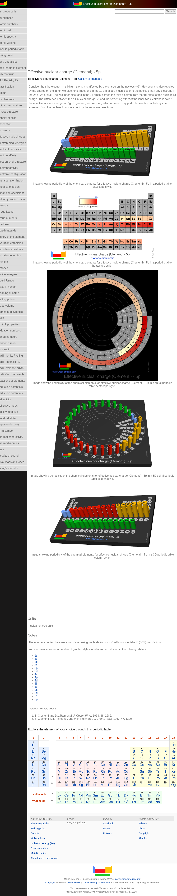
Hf (69, 778)
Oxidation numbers (13, 330)
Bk (118, 802)
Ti (69, 765)
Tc (89, 771)
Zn (126, 765)
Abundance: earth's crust (48, 858)
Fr (37, 785)
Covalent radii (10, 99)
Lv (157, 785)
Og (173, 785)
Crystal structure (12, 111)
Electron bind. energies (16, 143)
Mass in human (11, 286)
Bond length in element (16, 67)
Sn (142, 771)
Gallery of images (93, 78)
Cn (126, 785)
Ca (48, 765)
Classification (10, 86)
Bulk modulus (10, 74)
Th (70, 802)
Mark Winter (76, 882)
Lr (63, 785)
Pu (96, 802)
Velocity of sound (12, 455)
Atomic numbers (12, 24)
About (143, 828)
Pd (110, 771)
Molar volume (10, 305)
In (134, 771)
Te (157, 771)
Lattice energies (11, 274)
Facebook (110, 823)
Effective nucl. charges (16, 136)
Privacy (144, 823)
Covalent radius (43, 848)
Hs (96, 785)
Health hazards (11, 230)
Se (158, 765)
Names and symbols (14, 311)
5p (40, 689)
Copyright (145, 833)
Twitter (108, 828)
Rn (173, 778)
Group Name (10, 211)
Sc (63, 765)
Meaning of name (12, 293)
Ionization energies (13, 255)
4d (40, 680)
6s (40, 696)
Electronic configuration (16, 174)
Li (37, 751)
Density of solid (11, 117)
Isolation (7, 261)
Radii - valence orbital (15, 368)
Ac (63, 802)
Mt (103, 785)
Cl (165, 758)
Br (165, 765)
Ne (173, 751)
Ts (165, 785)
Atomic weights (11, 42)
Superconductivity (13, 424)
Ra (48, 785)
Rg (118, 785)
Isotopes (7, 268)
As (150, 765)
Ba (48, 778)
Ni (110, 765)
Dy (126, 795)
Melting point (42, 828)
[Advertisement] (104, 41)
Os (96, 778)
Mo (83, 771)
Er (141, 795)
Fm (141, 802)
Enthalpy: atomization (15, 180)
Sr (47, 771)
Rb (37, 771)
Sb (150, 771)
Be (48, 751)
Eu (103, 795)
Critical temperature (14, 105)
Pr (76, 795)
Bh (90, 785)
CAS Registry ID (12, 80)
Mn (89, 765)
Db (76, 785)
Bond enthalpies (12, 61)
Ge (142, 765)
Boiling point (9, 55)
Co (103, 765)
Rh (103, 771)
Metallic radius (42, 853)
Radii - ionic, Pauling (14, 355)
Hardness (8, 224)
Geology (7, 205)
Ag (118, 771)
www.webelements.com (129, 879)
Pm (89, 795)
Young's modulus (12, 468)
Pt (110, 778)
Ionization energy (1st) (47, 843)
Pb (142, 778)
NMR (5, 318)
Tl (134, 778)
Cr (83, 765)
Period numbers (11, 336)
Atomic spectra (11, 36)
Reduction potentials (14, 386)
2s (40, 658)
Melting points (10, 299)
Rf (69, 785)
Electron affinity (11, 155)
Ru (96, 771)
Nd (83, 795)
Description (9, 124)
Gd (110, 795)
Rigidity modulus (12, 411)
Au (118, 778)
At (165, 778)
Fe (96, 765)
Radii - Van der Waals (15, 374)
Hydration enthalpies (14, 243)
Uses (5, 449)
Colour (6, 92)
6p (40, 699)
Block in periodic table (15, 49)
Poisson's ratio (11, 343)
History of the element (15, 236)
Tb (118, 795)
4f (40, 683)
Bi (149, 778)
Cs (37, 778)
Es (134, 802)
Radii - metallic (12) (14, 361)
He (173, 745)
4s (40, 674)
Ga (134, 765)
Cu (118, 765)
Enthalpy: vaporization (15, 199)
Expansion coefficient (15, 193)
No (158, 802)
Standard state (11, 418)
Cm (110, 802)
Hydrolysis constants (14, 249)
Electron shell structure (16, 161)
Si (141, 758)
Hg (126, 778)
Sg (83, 785)
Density (39, 833)
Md (149, 802)
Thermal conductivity (14, 436)
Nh (134, 785)
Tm (149, 795)
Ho (134, 795)
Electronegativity (12, 167)
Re (89, 778)
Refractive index (12, 405)
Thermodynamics (12, 443)
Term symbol (10, 430)
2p (40, 661)
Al (133, 758)
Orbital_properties (13, 324)
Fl (141, 785)
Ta (76, 778)
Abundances (9, 17)
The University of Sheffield (99, 882)
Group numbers (11, 218)
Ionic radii (8, 349)
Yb (158, 795)
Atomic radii (9, 30)
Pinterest (109, 833)
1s (40, 655)
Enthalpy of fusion (13, 186)
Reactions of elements (15, 380)
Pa (76, 802)
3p (40, 668)
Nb (76, 771)
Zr (69, 771)
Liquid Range (10, 280)
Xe (173, 771)
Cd (126, 771)
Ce (70, 795)
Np (89, 802)
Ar (173, 758)
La (63, 795)
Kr (173, 765)
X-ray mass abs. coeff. (15, 462)
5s (40, 686)
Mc (149, 785)
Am (102, 802)
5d (40, 693)
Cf (126, 802)
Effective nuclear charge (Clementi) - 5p (56, 78)
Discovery (8, 130)
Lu (63, 778)
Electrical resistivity (13, 149)
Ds (110, 785)
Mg (48, 758)
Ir (103, 778)
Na (37, 758)
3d (40, 671)
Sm (96, 795)
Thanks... (145, 838)
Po (158, 778)
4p (40, 677)
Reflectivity (8, 399)
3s (40, 664)
